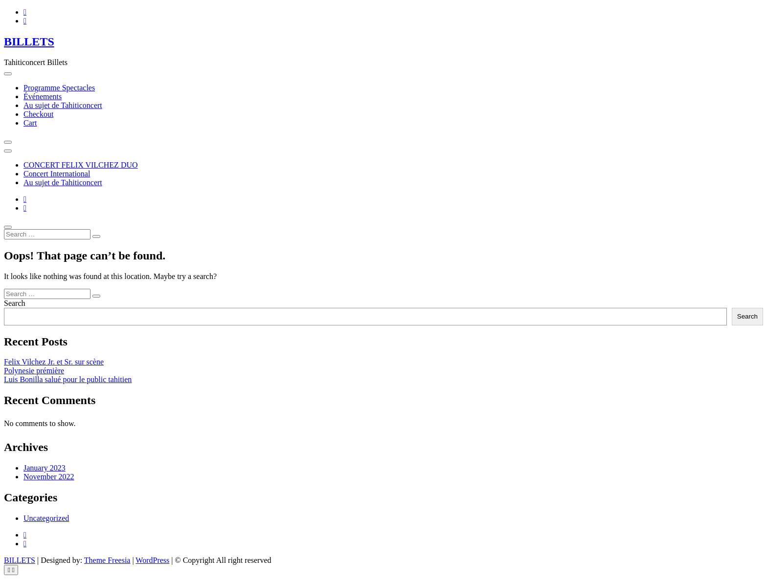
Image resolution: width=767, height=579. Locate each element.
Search (14, 303)
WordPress (152, 560)
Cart (30, 123)
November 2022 (48, 476)
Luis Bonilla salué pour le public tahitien (68, 379)
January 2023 (44, 468)
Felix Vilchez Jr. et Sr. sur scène (54, 362)
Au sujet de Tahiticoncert (62, 105)
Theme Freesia (107, 560)
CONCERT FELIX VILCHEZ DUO (80, 165)
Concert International (56, 174)
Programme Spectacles (59, 88)
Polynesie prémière (34, 370)
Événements (42, 96)
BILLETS (29, 41)
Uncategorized (46, 518)
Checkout (38, 114)
